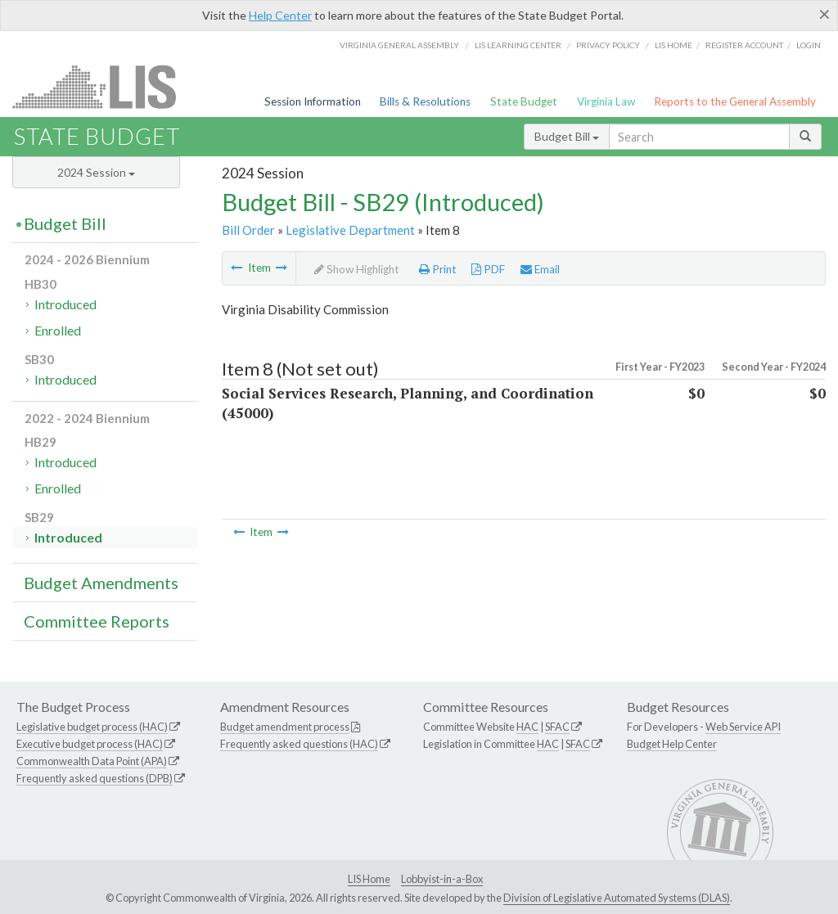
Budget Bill (566, 136)
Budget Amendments (101, 582)
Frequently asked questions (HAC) (299, 743)
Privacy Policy (608, 45)
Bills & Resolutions (425, 101)
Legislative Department (350, 230)
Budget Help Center (672, 743)
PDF (488, 269)
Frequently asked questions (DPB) (94, 778)
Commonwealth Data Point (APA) (91, 761)
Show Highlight (356, 269)
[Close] (824, 14)
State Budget (523, 101)
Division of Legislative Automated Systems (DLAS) (616, 897)
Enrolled (57, 330)
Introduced (65, 304)
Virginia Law (606, 101)
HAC (527, 726)
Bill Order (248, 230)
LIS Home (369, 878)
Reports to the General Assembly (735, 101)
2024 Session (96, 172)
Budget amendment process (284, 726)
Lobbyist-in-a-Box (442, 878)
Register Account (744, 45)
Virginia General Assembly (399, 45)
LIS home (673, 45)
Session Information (312, 101)
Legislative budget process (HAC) (92, 726)
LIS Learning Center (518, 45)
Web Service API (743, 726)
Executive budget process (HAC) (89, 743)
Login (808, 45)
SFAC (557, 726)
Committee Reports (96, 621)
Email (540, 269)
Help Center (280, 15)
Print (438, 269)
